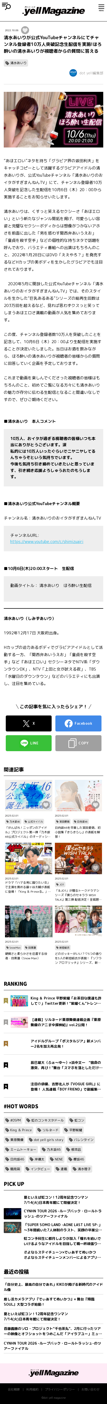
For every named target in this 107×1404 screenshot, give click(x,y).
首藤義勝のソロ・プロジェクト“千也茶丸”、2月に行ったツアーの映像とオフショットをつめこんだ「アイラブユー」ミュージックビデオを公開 (53, 1331)
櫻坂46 (78, 1159)
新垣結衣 (64, 947)
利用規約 (32, 1389)
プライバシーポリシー (60, 1389)
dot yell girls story (48, 1139)
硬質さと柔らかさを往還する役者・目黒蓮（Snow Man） (26, 956)
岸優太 (39, 1159)
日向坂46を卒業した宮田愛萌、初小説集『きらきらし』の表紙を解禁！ (77, 832)
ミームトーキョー (23, 1149)
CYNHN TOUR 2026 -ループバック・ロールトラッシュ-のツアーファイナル (52, 1346)
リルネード (50, 1130)
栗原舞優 (16, 1139)
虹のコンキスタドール (47, 1120)
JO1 (61, 884)
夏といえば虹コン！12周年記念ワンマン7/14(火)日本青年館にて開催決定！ (36, 1316)
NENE (59, 1159)
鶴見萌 (15, 1169)
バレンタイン (83, 1139)
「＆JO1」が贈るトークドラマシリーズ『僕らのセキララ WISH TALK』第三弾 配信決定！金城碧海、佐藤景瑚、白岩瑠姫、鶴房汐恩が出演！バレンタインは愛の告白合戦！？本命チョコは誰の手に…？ (77, 895)
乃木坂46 (15, 821)
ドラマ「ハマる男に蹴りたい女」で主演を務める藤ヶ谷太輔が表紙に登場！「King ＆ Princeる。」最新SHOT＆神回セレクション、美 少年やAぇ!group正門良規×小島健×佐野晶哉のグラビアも (28, 887)
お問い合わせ (90, 1389)
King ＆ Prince (21, 1130)
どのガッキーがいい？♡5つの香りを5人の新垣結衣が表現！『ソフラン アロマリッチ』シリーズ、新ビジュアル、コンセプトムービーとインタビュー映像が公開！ (78, 958)
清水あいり (18, 63)
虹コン (79, 1120)
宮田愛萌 (64, 821)
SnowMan (15, 947)
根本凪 (76, 1149)
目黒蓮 (32, 947)
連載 (64, 1169)
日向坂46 (82, 821)
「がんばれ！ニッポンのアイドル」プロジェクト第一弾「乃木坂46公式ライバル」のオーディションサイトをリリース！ (28, 832)
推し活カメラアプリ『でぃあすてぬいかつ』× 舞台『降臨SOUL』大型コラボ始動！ (49, 1302)
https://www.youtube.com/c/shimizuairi (46, 541)
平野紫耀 (75, 1130)
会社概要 (14, 1389)
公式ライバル (35, 821)
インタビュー (40, 1169)
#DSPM (15, 1120)
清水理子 (84, 1169)
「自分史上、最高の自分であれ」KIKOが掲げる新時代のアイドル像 (53, 1287)
